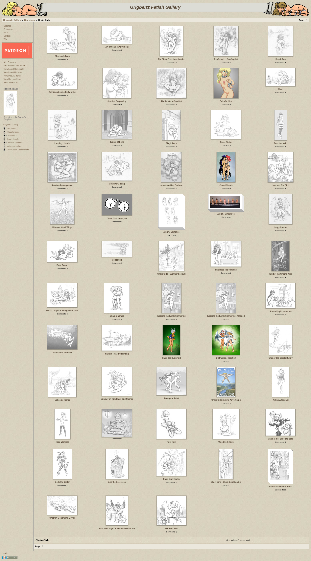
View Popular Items (12, 76)
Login (5, 553)
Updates (7, 26)
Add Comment (10, 62)
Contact (7, 36)
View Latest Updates (13, 72)
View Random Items (12, 79)
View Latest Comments (14, 69)
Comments (8, 29)
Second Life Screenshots (18, 150)
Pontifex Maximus (14, 142)
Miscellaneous (13, 132)
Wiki (5, 39)
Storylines (29, 20)
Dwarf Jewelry (13, 139)
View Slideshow (10, 82)
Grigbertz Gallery (12, 20)
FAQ (6, 33)
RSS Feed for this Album (14, 66)
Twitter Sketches (14, 146)
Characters (11, 135)
